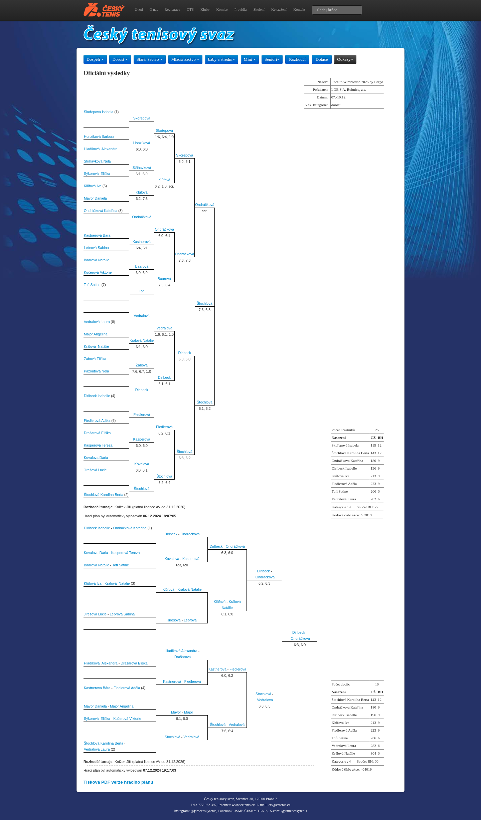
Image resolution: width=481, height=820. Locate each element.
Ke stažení (279, 9)
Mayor (176, 712)
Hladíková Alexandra (101, 149)
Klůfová (164, 180)
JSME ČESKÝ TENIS (251, 811)
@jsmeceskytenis (203, 811)
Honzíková (141, 143)
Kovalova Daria (96, 458)
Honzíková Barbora (99, 136)
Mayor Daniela (95, 198)
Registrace (172, 9)
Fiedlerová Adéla (97, 421)
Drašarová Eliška (97, 433)
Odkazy (345, 59)
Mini (250, 59)
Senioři (272, 59)
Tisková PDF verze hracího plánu (118, 782)
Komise (222, 9)
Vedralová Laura (97, 322)
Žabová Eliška (95, 359)
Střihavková (141, 168)
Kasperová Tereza (98, 445)
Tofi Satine (92, 285)
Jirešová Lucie (95, 470)
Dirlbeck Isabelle (97, 396)
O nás (153, 9)
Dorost (120, 59)
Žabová (142, 365)
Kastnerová (142, 242)
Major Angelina (96, 334)
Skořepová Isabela (98, 112)
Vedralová (142, 316)
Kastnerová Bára (97, 235)
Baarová (141, 266)
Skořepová (141, 118)
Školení (259, 9)
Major (188, 712)
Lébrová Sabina (96, 248)
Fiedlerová (141, 415)
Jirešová (174, 620)
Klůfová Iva (93, 186)
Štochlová (204, 303)
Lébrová (190, 620)
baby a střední (221, 59)
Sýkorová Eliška (97, 174)
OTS (190, 9)
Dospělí (95, 59)
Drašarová (182, 657)
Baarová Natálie (96, 260)
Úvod (139, 9)
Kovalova (141, 464)
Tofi (142, 291)
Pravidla (240, 9)
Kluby (205, 9)
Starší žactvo (150, 59)
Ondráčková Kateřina (100, 211)
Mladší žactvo (185, 59)
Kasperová (141, 439)
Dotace (322, 59)
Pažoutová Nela (96, 371)
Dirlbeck (184, 353)
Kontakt (299, 9)
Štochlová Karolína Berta (103, 495)
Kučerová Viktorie (98, 272)
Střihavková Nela (97, 161)
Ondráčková (204, 205)
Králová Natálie (142, 340)
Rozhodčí (297, 59)
